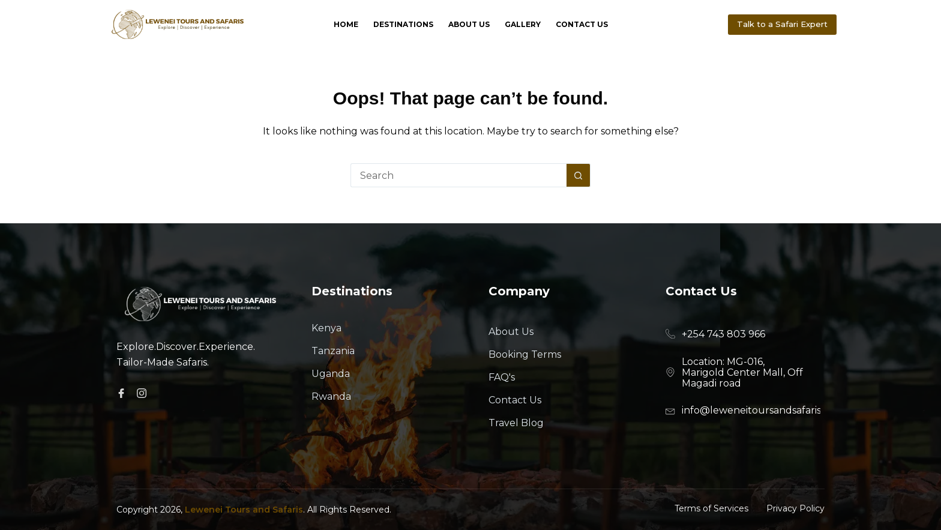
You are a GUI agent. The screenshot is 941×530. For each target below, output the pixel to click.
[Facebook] (123, 393)
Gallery (523, 24)
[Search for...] (458, 175)
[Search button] (579, 175)
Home (346, 24)
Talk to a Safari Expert (782, 24)
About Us (469, 24)
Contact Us (582, 24)
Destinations (403, 24)
